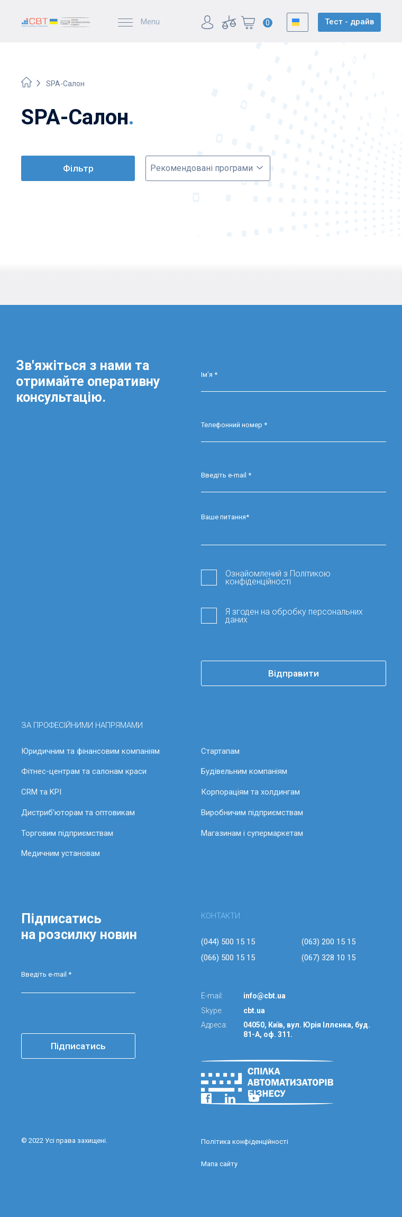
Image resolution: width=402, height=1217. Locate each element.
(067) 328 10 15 (328, 957)
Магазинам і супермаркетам (252, 833)
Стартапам (220, 751)
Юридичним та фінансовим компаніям (90, 751)
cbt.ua (254, 1010)
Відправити (293, 673)
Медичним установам (60, 853)
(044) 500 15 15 (228, 941)
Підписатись (78, 1046)
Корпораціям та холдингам (250, 792)
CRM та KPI (41, 792)
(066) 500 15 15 (228, 957)
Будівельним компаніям (244, 771)
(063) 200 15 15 (328, 941)
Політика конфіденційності (244, 1142)
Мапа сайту (219, 1164)
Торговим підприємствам (67, 833)
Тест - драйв (349, 21)
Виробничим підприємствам (252, 812)
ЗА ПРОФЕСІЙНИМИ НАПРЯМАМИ (82, 725)
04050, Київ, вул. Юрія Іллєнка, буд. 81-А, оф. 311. (306, 1030)
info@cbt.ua (264, 995)
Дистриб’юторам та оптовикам (78, 812)
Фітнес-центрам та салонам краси (84, 771)
